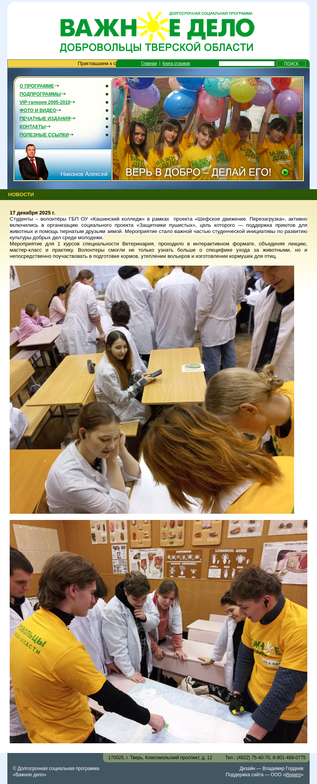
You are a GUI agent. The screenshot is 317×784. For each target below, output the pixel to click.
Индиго (293, 774)
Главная (149, 63)
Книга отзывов (176, 63)
